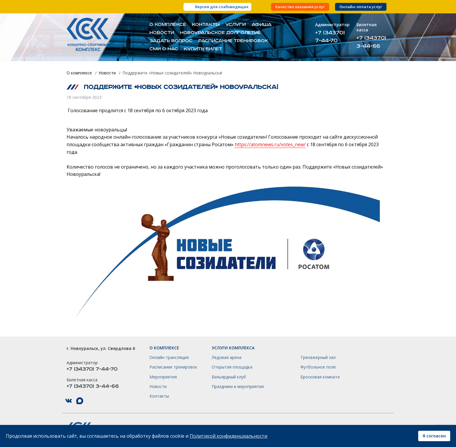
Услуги (235, 24)
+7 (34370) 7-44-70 (330, 37)
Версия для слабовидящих (221, 6)
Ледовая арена (226, 357)
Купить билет (203, 49)
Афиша (262, 24)
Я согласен (434, 436)
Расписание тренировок (233, 41)
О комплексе (167, 24)
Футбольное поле (318, 367)
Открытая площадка (232, 367)
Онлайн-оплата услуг (360, 6)
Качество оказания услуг (300, 6)
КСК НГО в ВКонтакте (68, 401)
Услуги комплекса (233, 348)
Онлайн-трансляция (169, 357)
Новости (161, 32)
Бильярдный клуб (229, 377)
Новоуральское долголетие (220, 32)
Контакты (206, 24)
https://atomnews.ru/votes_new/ (270, 144)
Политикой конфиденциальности (228, 436)
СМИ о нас (163, 49)
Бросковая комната (320, 377)
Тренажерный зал (318, 357)
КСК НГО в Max (79, 401)
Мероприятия (163, 377)
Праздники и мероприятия (238, 386)
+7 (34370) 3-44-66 (371, 42)
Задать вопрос (171, 41)
